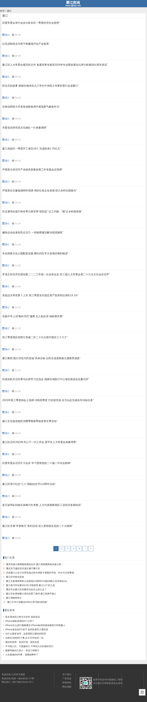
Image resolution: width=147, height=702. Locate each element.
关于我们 (66, 674)
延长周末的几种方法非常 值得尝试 (22, 617)
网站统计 (6, 682)
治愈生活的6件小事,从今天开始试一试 (24, 638)
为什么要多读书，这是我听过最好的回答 (25, 633)
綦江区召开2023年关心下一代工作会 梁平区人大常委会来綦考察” (39, 442)
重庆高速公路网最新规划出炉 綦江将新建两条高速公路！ (34, 564)
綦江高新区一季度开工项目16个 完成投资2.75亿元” (31, 148)
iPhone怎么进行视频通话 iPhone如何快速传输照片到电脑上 (35, 625)
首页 (2, 11)
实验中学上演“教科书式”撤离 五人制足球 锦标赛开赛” (32, 316)
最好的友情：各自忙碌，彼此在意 (22, 642)
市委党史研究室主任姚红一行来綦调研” (24, 127)
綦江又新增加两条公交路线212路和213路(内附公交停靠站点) (36, 581)
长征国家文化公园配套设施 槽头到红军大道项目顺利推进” (35, 253)
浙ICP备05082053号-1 (22, 682)
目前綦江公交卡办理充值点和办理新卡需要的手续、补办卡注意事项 (40, 572)
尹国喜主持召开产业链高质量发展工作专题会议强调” (32, 169)
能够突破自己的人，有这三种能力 (22, 650)
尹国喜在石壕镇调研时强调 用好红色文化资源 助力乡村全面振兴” (39, 190)
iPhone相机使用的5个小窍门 (19, 621)
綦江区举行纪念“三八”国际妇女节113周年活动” (29, 484)
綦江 (9, 11)
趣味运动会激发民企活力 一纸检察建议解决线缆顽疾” (32, 232)
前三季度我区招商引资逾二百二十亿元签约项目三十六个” (35, 337)
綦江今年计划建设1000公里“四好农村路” (27, 602)
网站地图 (66, 686)
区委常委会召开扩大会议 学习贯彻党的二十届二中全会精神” (36, 463)
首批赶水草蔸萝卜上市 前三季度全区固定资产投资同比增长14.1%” (40, 295)
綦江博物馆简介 (14, 598)
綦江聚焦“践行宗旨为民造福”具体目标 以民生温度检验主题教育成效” (41, 358)
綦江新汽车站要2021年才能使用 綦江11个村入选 (30, 585)
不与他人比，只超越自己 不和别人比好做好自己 (29, 646)
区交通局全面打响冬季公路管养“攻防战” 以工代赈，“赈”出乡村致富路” (42, 211)
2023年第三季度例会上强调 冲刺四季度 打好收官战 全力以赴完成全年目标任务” (48, 400)
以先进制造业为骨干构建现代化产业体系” (26, 43)
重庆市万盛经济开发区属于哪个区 (23, 568)
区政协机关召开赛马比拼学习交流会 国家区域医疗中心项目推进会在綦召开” (45, 379)
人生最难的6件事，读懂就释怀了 (21, 654)
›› (91, 548)
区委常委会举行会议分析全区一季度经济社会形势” (31, 22)
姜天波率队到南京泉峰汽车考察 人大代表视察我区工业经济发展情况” (41, 505)
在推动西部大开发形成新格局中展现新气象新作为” (31, 106)
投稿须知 (66, 682)
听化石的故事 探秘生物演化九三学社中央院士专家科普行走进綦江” (40, 85)
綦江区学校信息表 (15, 577)
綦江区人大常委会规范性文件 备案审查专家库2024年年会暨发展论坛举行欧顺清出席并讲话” (55, 64)
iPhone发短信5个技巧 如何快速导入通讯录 (26, 629)
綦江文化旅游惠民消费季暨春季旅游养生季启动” (29, 421)
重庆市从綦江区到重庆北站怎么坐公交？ (26, 589)
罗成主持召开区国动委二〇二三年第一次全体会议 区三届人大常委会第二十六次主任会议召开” (56, 274)
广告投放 (66, 678)
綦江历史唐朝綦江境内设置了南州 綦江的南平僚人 (31, 593)
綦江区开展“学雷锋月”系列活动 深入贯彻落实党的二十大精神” (37, 526)
